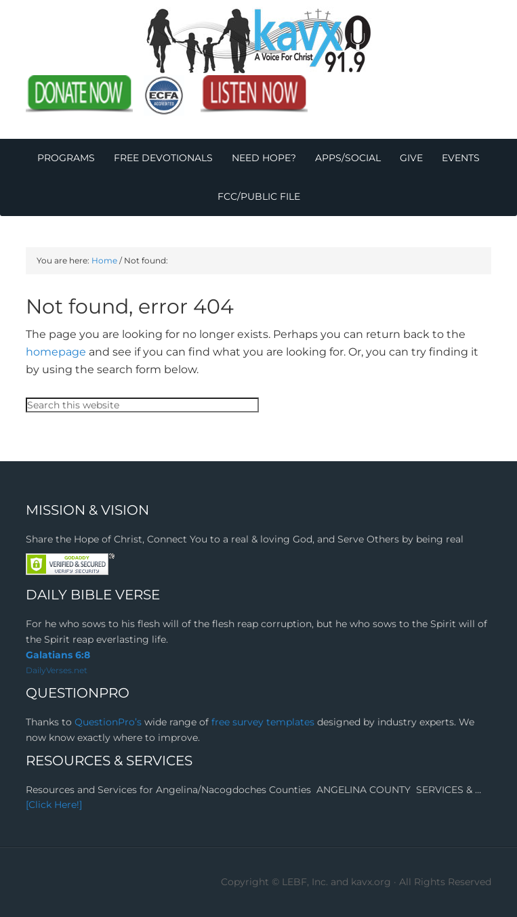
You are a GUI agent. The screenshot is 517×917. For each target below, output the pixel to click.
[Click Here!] (54, 804)
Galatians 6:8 (58, 655)
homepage (56, 351)
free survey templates (264, 722)
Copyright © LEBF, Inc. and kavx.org (307, 882)
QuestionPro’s (109, 722)
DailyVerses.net (56, 670)
